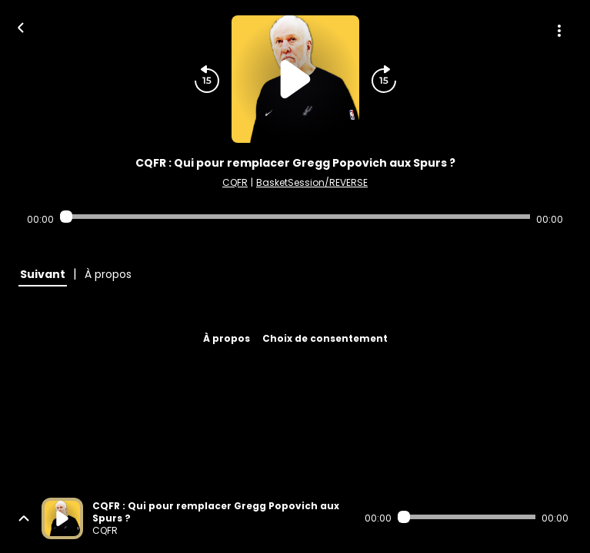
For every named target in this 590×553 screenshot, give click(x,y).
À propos (226, 338)
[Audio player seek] (294, 216)
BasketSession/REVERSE (312, 182)
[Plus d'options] (559, 30)
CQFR (235, 182)
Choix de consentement (325, 338)
